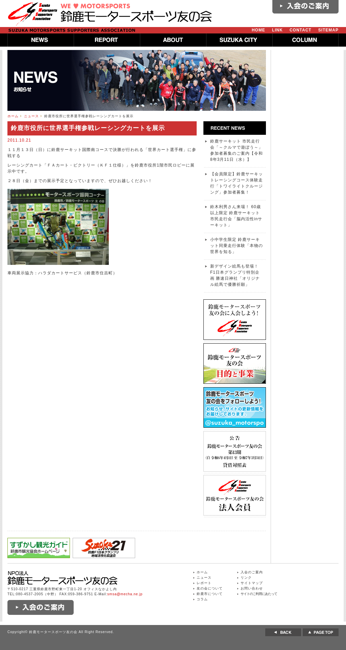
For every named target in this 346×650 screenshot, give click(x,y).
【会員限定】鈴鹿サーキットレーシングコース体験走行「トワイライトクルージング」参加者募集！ (236, 183)
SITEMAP (328, 30)
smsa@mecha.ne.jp (125, 594)
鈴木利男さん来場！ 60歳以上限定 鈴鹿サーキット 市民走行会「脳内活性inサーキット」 (236, 215)
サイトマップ (252, 583)
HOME (258, 30)
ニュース (31, 116)
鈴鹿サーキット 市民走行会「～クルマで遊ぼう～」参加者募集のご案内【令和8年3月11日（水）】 (236, 150)
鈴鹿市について (210, 594)
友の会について (210, 588)
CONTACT (301, 30)
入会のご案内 (252, 572)
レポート (204, 583)
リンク (246, 577)
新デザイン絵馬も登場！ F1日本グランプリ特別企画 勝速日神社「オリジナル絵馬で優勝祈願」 (235, 275)
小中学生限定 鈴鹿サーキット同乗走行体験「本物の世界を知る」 (236, 245)
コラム (202, 599)
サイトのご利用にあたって (259, 594)
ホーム (13, 116)
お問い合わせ (252, 588)
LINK (277, 30)
